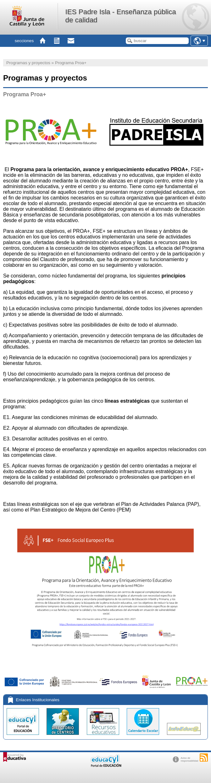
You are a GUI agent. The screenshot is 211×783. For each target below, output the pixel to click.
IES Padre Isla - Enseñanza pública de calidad (120, 16)
